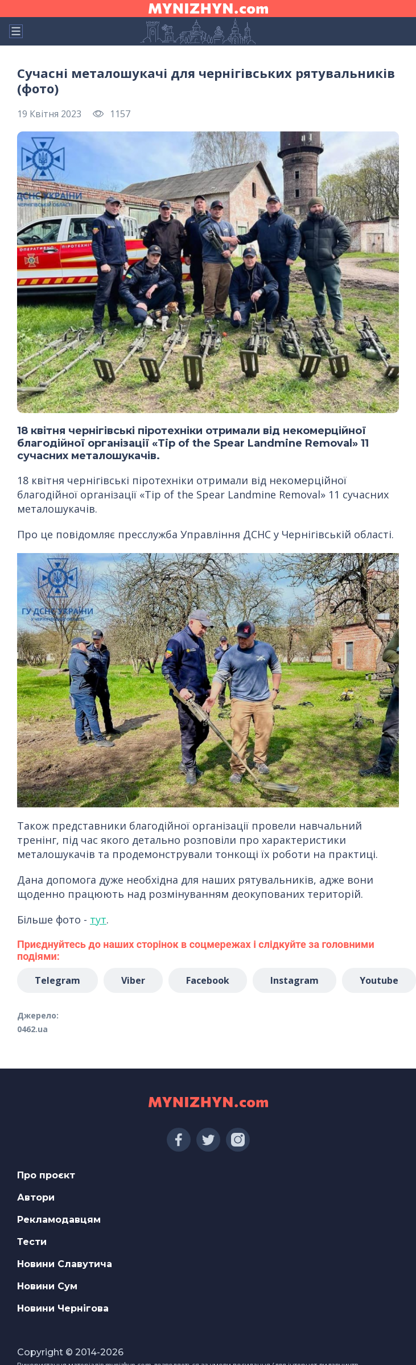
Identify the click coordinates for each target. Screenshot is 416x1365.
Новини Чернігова (63, 1308)
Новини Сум (47, 1286)
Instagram (294, 980)
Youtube (379, 980)
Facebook (207, 980)
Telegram (57, 980)
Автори (36, 1197)
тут (98, 919)
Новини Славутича (64, 1264)
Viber (133, 980)
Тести (32, 1241)
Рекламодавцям (59, 1219)
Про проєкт (46, 1175)
